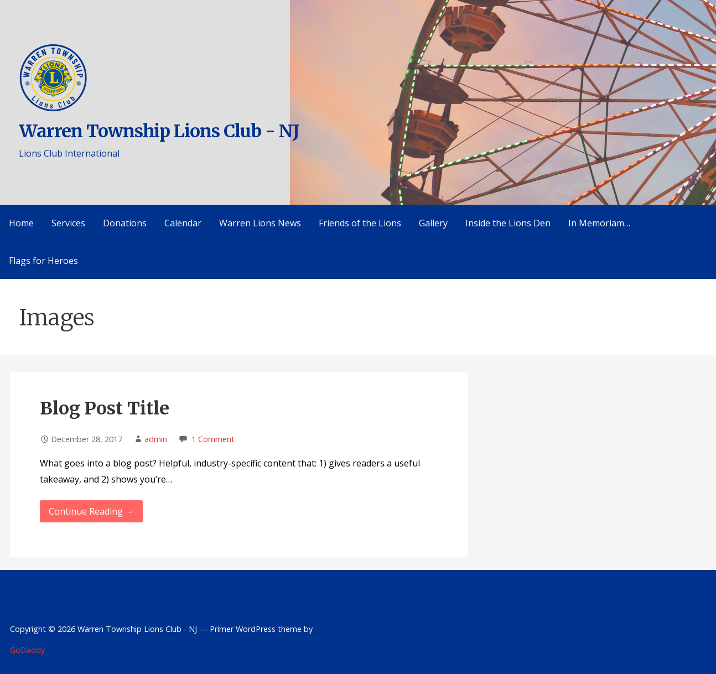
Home (21, 223)
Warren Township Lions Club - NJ (159, 131)
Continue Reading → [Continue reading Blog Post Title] (91, 511)
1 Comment (213, 439)
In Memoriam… (599, 223)
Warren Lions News (260, 223)
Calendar (182, 223)
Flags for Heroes (43, 261)
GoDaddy (27, 650)
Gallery (433, 223)
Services (68, 223)
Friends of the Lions (360, 223)
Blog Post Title (104, 408)
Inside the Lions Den (508, 223)
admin (155, 439)
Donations (125, 223)
